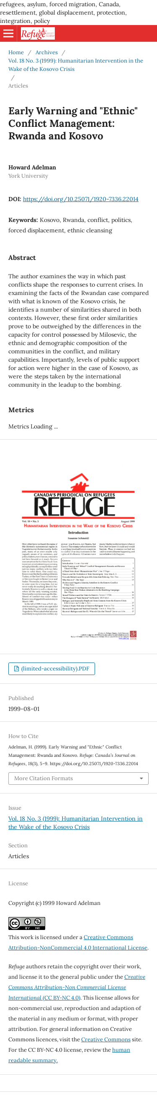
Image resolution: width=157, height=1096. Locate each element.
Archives (47, 52)
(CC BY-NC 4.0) (76, 987)
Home (16, 52)
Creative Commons (106, 1039)
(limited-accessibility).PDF (54, 668)
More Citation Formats (43, 778)
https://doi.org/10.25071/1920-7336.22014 (81, 199)
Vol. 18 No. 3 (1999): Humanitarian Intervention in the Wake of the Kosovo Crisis (75, 65)
